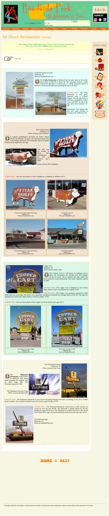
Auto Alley (16, 29)
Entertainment (35, 29)
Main (20, 44)
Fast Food (60, 44)
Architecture (6, 29)
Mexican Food (69, 44)
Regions (103, 29)
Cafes (30, 44)
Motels (55, 29)
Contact (38, 23)
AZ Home (64, 46)
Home (27, 23)
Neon (64, 29)
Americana (84, 29)
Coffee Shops (37, 44)
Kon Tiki (18, 59)
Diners (45, 44)
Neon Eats (29, 46)
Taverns (57, 46)
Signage (94, 29)
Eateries (25, 29)
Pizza (40, 46)
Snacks (51, 46)
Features (45, 29)
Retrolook (74, 29)
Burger (25, 44)
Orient (35, 46)
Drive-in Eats (52, 44)
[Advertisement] (99, 152)
